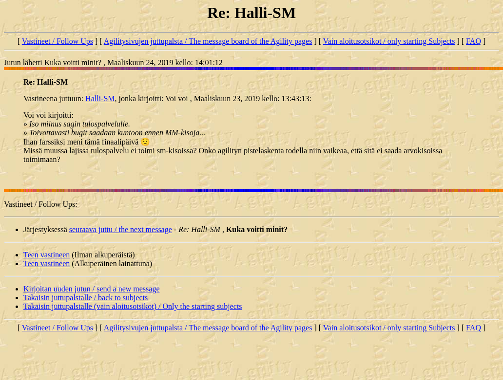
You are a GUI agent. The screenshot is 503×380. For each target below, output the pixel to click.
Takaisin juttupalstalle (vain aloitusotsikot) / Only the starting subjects (132, 306)
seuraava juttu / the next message (120, 229)
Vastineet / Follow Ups (57, 41)
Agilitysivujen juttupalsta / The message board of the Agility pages (208, 41)
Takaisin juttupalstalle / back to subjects (85, 297)
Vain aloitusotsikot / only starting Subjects (389, 41)
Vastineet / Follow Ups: (40, 204)
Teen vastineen (46, 255)
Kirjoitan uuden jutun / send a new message (91, 289)
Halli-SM (100, 98)
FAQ (473, 41)
